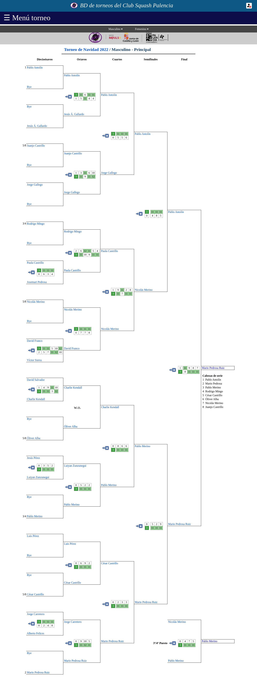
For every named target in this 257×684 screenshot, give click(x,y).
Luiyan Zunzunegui (75, 465)
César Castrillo (109, 563)
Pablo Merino (142, 446)
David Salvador (36, 379)
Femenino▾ (141, 29)
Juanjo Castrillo (36, 145)
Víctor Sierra (34, 360)
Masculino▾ (116, 29)
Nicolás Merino (144, 289)
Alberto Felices (35, 633)
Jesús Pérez (33, 457)
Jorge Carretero (36, 614)
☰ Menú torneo (27, 18)
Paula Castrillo (109, 250)
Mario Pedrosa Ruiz (179, 524)
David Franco (35, 340)
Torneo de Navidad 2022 (86, 49)
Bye (29, 86)
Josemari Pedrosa (37, 282)
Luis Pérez (33, 535)
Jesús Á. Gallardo (74, 114)
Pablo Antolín (35, 67)
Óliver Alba (70, 426)
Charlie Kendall (73, 387)
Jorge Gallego (109, 172)
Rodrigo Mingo (36, 223)
